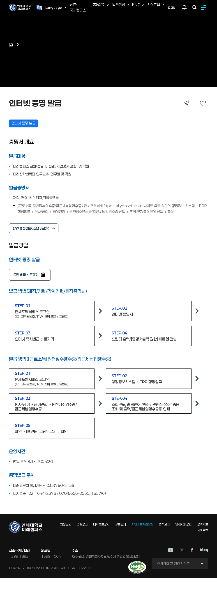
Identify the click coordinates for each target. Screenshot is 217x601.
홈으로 (11, 44)
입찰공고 (82, 524)
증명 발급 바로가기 (25, 275)
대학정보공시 (101, 524)
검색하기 (194, 7)
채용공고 (65, 524)
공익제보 (202, 524)
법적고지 (164, 524)
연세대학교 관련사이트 (173, 564)
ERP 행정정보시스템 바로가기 (31, 228)
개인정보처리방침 (142, 524)
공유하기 (186, 103)
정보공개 (120, 524)
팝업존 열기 (184, 7)
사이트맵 (153, 4)
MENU (204, 7)
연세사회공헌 (183, 524)
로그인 (171, 7)
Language (53, 7)
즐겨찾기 (203, 103)
